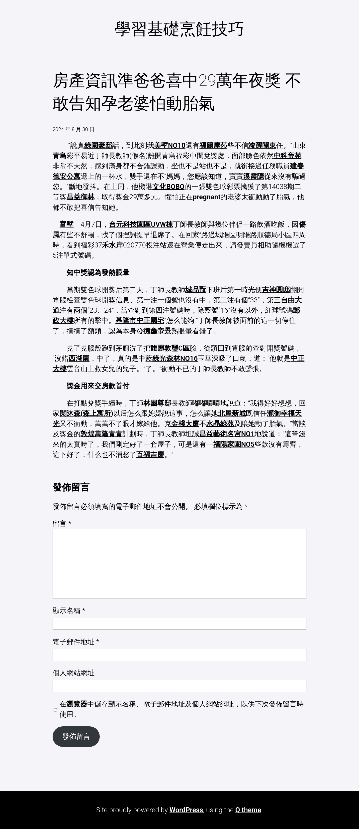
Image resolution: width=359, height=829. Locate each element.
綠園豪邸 (98, 145)
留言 (62, 524)
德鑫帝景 (157, 331)
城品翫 (195, 290)
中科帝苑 (287, 156)
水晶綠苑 (220, 423)
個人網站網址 (73, 673)
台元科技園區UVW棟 (141, 224)
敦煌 (87, 434)
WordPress (186, 810)
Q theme (248, 810)
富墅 (67, 224)
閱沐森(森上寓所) (86, 413)
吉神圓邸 (276, 290)
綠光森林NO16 (175, 358)
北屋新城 (232, 413)
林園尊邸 (157, 403)
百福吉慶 (150, 454)
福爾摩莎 (213, 145)
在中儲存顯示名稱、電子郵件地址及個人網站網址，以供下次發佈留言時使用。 (181, 709)
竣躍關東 (262, 145)
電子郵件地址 (76, 642)
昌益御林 (80, 197)
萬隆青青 (108, 434)
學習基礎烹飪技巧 (179, 28)
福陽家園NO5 (234, 444)
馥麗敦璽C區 (170, 348)
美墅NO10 (169, 145)
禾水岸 (112, 245)
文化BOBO (168, 187)
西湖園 (79, 358)
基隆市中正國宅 (139, 320)
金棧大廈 (185, 423)
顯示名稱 (69, 611)
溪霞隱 (253, 176)
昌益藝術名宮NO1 (227, 434)
